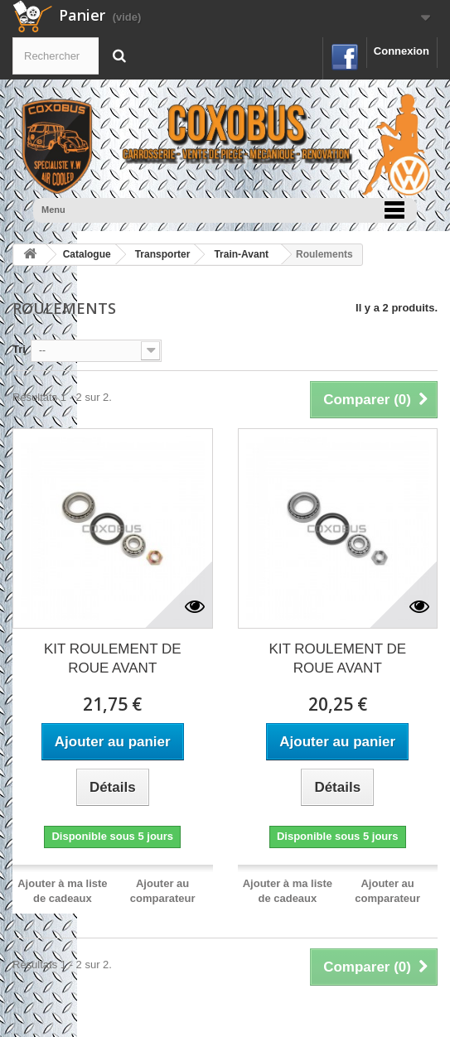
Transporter (163, 254)
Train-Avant (241, 254)
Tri (19, 349)
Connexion (401, 51)
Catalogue (87, 254)
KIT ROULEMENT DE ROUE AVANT (112, 658)
